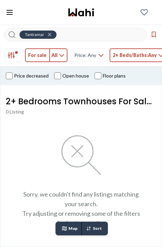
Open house (71, 75)
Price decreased (27, 75)
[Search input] (80, 34)
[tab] (13, 55)
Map (69, 228)
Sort (94, 228)
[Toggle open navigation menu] (9, 12)
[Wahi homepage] (81, 12)
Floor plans (110, 75)
